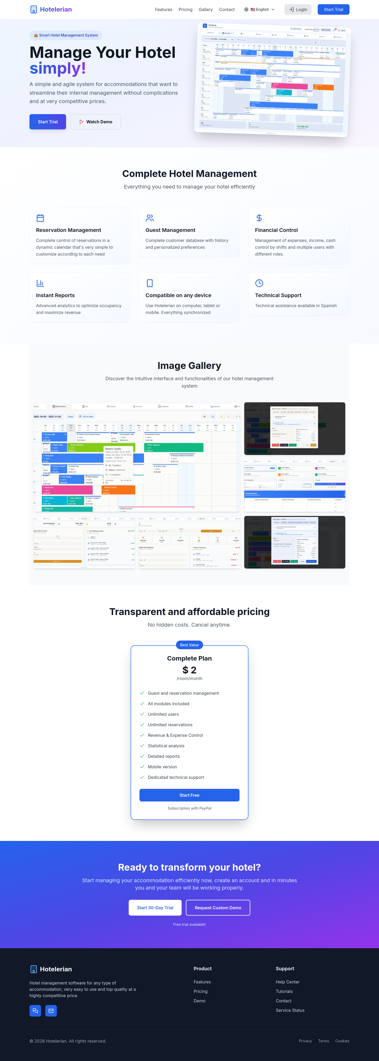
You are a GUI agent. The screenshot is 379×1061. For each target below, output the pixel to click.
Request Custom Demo (218, 907)
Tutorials (284, 991)
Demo (199, 1000)
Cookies (342, 1041)
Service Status (290, 1010)
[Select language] (259, 9)
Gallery (206, 9)
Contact (227, 9)
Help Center (288, 981)
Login (298, 9)
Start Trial (333, 9)
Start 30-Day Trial (155, 907)
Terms (323, 1041)
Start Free (189, 795)
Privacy (305, 1041)
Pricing (186, 9)
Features (163, 9)
